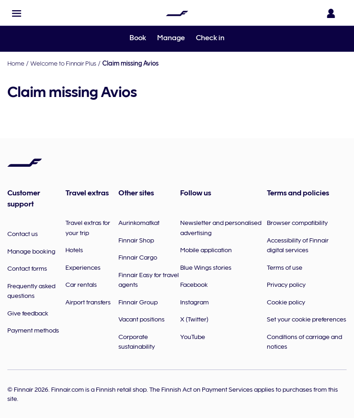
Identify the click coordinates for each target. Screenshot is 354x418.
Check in (210, 38)
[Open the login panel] (333, 13)
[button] (16, 13)
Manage (171, 38)
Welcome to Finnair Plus (63, 63)
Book (138, 38)
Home (15, 63)
